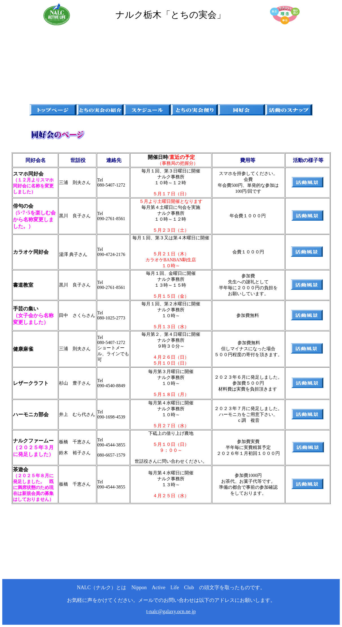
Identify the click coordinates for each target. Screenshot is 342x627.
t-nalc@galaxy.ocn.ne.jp (171, 611)
